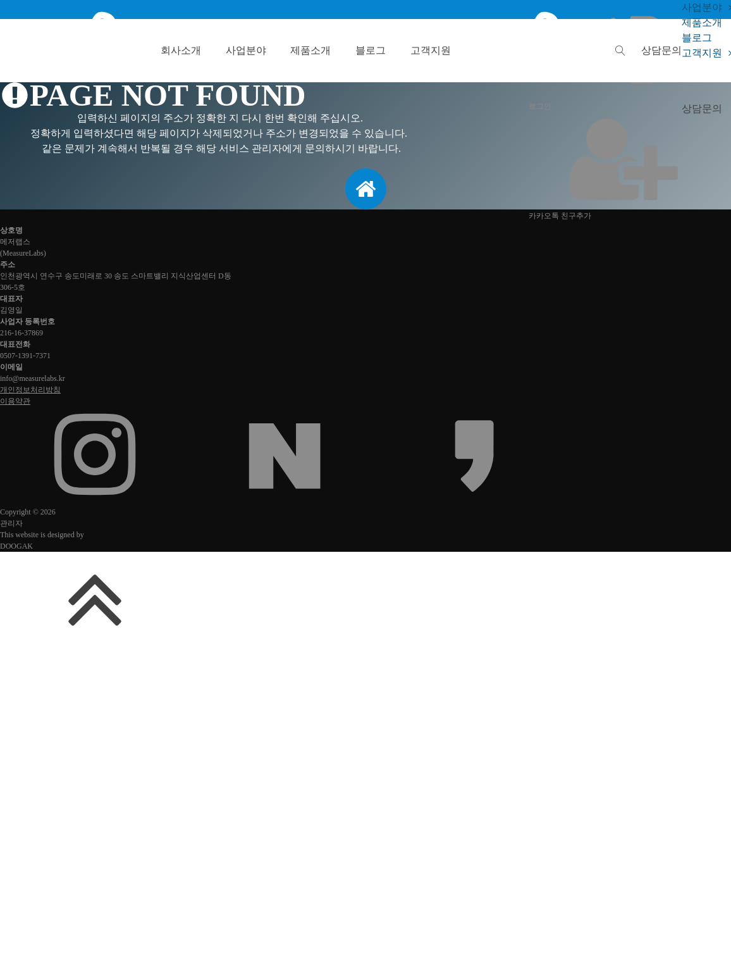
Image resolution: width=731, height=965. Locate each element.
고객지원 (430, 50)
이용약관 (15, 401)
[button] (661, 50)
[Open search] (620, 50)
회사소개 (181, 50)
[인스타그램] (95, 498)
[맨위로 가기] (95, 643)
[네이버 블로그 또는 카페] (284, 498)
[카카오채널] (474, 498)
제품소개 (310, 50)
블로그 (370, 50)
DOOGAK (16, 546)
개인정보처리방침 (30, 389)
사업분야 (246, 50)
